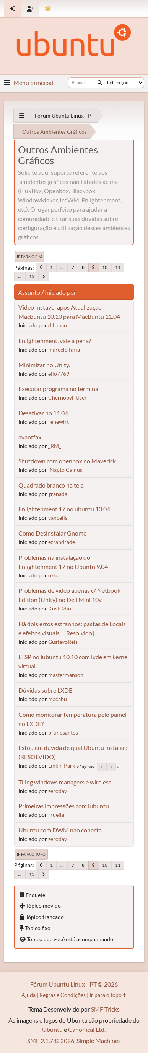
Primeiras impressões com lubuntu (63, 805)
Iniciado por (60, 292)
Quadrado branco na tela (51, 485)
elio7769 (58, 373)
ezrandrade (61, 542)
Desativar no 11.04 (43, 412)
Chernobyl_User (67, 397)
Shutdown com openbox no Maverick (67, 460)
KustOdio (59, 608)
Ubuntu (52, 1029)
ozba (53, 575)
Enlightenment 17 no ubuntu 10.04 (64, 508)
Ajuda (28, 995)
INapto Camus (65, 469)
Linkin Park (61, 765)
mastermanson (65, 675)
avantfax (29, 437)
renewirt (58, 421)
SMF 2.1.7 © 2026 (50, 1040)
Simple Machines (98, 1040)
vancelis (57, 517)
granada (57, 494)
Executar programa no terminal (59, 388)
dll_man (57, 325)
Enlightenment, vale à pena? (54, 340)
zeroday (57, 791)
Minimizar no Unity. (44, 364)
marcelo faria (64, 349)
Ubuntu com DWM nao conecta (60, 830)
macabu (57, 699)
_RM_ (54, 446)
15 (31, 276)
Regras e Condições (62, 995)
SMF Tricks (105, 1009)
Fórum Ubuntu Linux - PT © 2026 (74, 984)
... (62, 267)
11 (117, 267)
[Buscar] (100, 82)
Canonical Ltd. (87, 1029)
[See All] (21, 115)
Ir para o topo (31, 854)
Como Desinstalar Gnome (52, 533)
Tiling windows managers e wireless (64, 782)
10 (104, 267)
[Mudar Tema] (48, 8)
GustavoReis (63, 641)
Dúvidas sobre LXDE (45, 690)
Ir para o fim (29, 256)
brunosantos (63, 732)
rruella (56, 814)
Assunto (29, 292)
